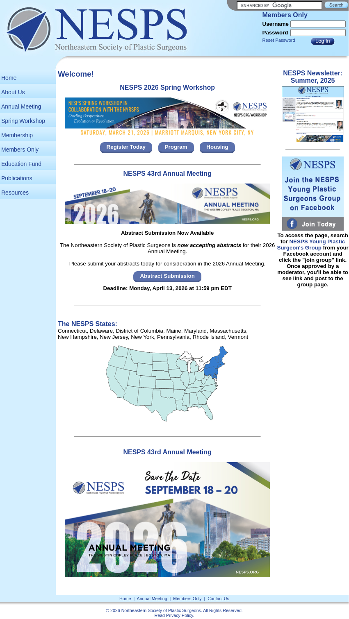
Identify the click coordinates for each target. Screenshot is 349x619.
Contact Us (218, 598)
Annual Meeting (21, 106)
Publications (16, 178)
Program (176, 147)
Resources (15, 192)
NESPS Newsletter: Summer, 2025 (312, 77)
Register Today (126, 147)
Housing (217, 147)
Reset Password (278, 40)
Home (8, 78)
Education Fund (21, 164)
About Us (13, 92)
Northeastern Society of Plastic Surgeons (161, 610)
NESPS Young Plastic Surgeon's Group (311, 244)
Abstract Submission (167, 276)
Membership (17, 135)
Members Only (20, 149)
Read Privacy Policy (174, 615)
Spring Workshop (23, 121)
